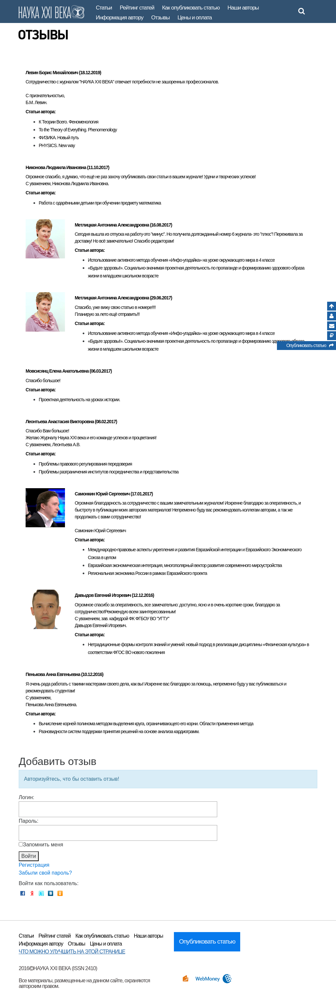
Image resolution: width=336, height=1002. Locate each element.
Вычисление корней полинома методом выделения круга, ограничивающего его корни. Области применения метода (146, 723)
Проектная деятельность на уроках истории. (79, 399)
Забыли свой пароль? (45, 873)
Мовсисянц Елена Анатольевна (57, 371)
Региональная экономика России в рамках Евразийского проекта (147, 573)
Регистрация (34, 865)
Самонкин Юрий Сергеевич (102, 493)
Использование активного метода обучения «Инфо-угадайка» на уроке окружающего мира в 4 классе (181, 260)
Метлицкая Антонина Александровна (112, 225)
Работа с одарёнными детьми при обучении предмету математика (100, 203)
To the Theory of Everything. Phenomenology (78, 129)
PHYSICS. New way (57, 145)
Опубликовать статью (309, 346)
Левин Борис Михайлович (52, 72)
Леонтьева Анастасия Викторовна (60, 421)
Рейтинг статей (137, 8)
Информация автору (119, 17)
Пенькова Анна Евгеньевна (53, 674)
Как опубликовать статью (191, 8)
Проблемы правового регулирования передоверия (85, 464)
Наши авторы (243, 8)
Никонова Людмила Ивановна (56, 167)
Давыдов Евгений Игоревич (103, 595)
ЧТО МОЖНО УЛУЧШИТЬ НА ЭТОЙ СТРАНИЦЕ (72, 951)
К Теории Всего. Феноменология (68, 121)
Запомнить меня (43, 844)
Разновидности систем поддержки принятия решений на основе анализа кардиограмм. (119, 731)
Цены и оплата (195, 17)
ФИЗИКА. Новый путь (59, 137)
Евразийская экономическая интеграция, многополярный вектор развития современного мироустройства (185, 565)
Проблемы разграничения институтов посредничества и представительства (108, 471)
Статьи (104, 8)
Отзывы (160, 17)
